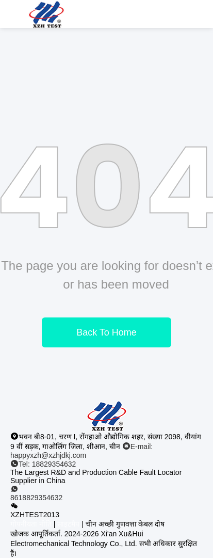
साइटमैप (68, 524)
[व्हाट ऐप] (106, 493)
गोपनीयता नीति (31, 524)
